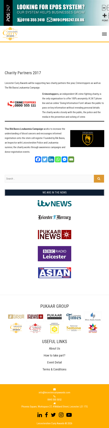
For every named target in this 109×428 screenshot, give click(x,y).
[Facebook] (38, 159)
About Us (54, 348)
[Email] (71, 159)
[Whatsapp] (58, 159)
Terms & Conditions (54, 369)
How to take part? (54, 355)
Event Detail (54, 362)
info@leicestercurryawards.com (54, 392)
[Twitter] (45, 159)
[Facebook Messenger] (65, 159)
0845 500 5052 (54, 399)
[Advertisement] (54, 50)
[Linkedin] (51, 159)
